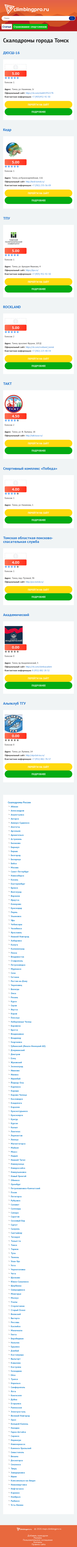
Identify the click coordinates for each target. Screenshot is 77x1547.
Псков (14, 1192)
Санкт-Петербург (20, 871)
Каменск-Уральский (21, 1448)
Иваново (15, 1070)
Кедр (7, 129)
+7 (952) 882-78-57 (41, 759)
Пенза (14, 952)
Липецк (14, 1139)
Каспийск (15, 1326)
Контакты (38, 1542)
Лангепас (15, 1131)
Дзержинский (18, 1050)
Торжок (14, 1249)
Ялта (13, 1391)
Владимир (16, 1038)
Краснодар (16, 908)
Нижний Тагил (18, 1159)
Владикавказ (17, 1034)
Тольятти (16, 1241)
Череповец (16, 985)
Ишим (14, 1476)
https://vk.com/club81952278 (39, 93)
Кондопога (16, 1103)
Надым (14, 1155)
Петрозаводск (18, 964)
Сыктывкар (16, 1232)
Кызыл (14, 1127)
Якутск (14, 1009)
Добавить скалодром (37, 1535)
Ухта (13, 1265)
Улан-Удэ (15, 1261)
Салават (15, 1204)
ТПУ (6, 218)
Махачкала (16, 1330)
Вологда (15, 989)
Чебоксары (16, 924)
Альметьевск (17, 814)
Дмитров (15, 1054)
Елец (13, 1058)
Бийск (14, 863)
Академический (16, 614)
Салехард (16, 1208)
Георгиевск (16, 1042)
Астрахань (16, 839)
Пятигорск (16, 1196)
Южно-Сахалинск (20, 1281)
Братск (14, 1029)
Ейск (13, 1375)
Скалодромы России (19, 802)
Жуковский (16, 1062)
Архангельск (17, 835)
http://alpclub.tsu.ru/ (35, 755)
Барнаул (15, 847)
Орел (13, 1419)
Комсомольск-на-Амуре (23, 1480)
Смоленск (16, 1464)
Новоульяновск (18, 1172)
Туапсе (14, 1379)
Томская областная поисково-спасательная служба (28, 539)
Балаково (15, 843)
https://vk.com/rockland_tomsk (40, 347)
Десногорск (17, 1460)
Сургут (14, 1224)
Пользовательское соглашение (38, 1540)
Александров (17, 810)
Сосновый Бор (18, 1220)
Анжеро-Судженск (20, 822)
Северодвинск (18, 1289)
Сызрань (15, 1228)
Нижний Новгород (20, 936)
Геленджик (16, 1371)
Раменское (16, 1407)
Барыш (14, 851)
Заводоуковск (18, 1472)
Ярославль (16, 932)
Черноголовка (18, 1269)
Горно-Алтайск (18, 1432)
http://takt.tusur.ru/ (34, 435)
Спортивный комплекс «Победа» (30, 468)
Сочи (13, 973)
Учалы (14, 1302)
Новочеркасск (18, 1444)
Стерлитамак (18, 1306)
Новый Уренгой (18, 1176)
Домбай (15, 1350)
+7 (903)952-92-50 (41, 96)
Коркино (15, 1492)
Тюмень (15, 1257)
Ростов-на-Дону (19, 981)
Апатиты (15, 826)
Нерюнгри (16, 1440)
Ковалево (16, 1362)
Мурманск (16, 969)
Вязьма (14, 1456)
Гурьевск (15, 1346)
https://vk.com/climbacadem (39, 666)
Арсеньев (15, 831)
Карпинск (16, 1086)
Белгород (15, 855)
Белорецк (16, 859)
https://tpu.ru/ (32, 270)
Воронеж (15, 896)
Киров (14, 1013)
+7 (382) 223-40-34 (41, 350)
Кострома (16, 1367)
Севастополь (17, 1452)
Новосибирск (17, 875)
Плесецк (15, 1017)
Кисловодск (17, 1099)
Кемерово (16, 904)
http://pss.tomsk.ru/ (35, 581)
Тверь (14, 1468)
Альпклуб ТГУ (14, 703)
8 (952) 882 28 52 (41, 670)
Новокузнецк (17, 1164)
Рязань (14, 997)
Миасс (14, 1151)
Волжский (16, 1314)
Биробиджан (17, 1338)
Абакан (14, 806)
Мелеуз (15, 1297)
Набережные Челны (21, 1021)
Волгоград (16, 891)
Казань (14, 879)
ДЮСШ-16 (11, 52)
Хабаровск (16, 940)
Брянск (14, 887)
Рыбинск (15, 1500)
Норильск (15, 1383)
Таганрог (15, 1237)
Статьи (6, 26)
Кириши (15, 1090)
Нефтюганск (17, 1488)
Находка (15, 1428)
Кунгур (14, 1119)
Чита (13, 1273)
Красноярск (17, 1115)
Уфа (13, 920)
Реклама (38, 1538)
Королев (15, 1107)
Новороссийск (18, 1168)
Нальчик (15, 1342)
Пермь (14, 912)
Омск (13, 993)
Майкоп (15, 1147)
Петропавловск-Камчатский (25, 1188)
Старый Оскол (18, 1310)
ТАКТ (7, 383)
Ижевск (14, 1074)
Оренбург (16, 1184)
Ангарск (15, 818)
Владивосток (17, 956)
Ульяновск (16, 916)
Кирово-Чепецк (19, 1094)
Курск (14, 1001)
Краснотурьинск (19, 1111)
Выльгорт (16, 1358)
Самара (15, 1212)
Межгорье (16, 1293)
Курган (14, 1123)
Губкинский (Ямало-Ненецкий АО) (28, 1046)
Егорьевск (16, 1403)
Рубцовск (15, 1200)
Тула (13, 1253)
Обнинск (15, 1180)
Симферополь (18, 1387)
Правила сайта (38, 1544)
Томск (14, 1245)
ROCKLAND (12, 306)
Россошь (15, 1322)
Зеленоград (17, 1066)
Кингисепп (16, 1395)
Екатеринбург (18, 883)
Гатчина (15, 977)
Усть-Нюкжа (17, 1505)
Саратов (15, 1216)
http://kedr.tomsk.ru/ (35, 181)
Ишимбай (15, 1078)
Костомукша (17, 1354)
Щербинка (16, 1285)
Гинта (14, 1334)
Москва (14, 867)
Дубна (14, 1399)
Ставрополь (17, 960)
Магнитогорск (18, 1143)
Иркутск (15, 900)
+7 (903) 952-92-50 (41, 274)
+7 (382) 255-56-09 (41, 185)
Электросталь (18, 1411)
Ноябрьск (15, 1496)
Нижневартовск (19, 1484)
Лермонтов (16, 1135)
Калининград (17, 948)
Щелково (15, 1277)
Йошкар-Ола (17, 1082)
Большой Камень (19, 1423)
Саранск (15, 1436)
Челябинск (16, 928)
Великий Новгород (20, 1415)
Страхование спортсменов (30, 26)
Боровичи (16, 1025)
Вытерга (15, 1318)
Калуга (14, 944)
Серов (14, 1005)
